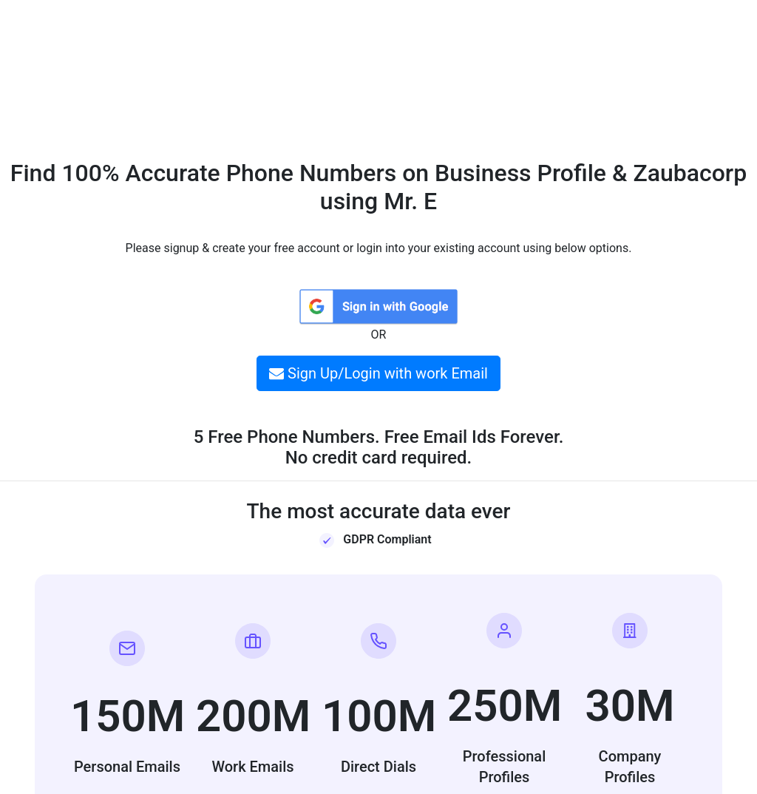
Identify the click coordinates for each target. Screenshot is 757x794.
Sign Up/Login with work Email (378, 373)
